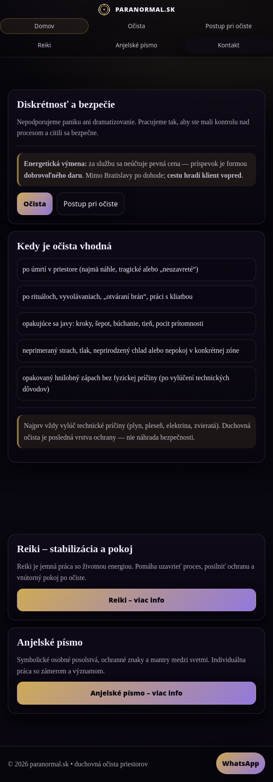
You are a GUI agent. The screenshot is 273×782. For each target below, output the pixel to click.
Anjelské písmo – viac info (136, 693)
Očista (136, 26)
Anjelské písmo (136, 45)
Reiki (44, 45)
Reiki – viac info (136, 600)
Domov (44, 26)
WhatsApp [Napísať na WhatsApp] (240, 763)
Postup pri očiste (229, 26)
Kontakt (229, 45)
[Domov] (136, 9)
